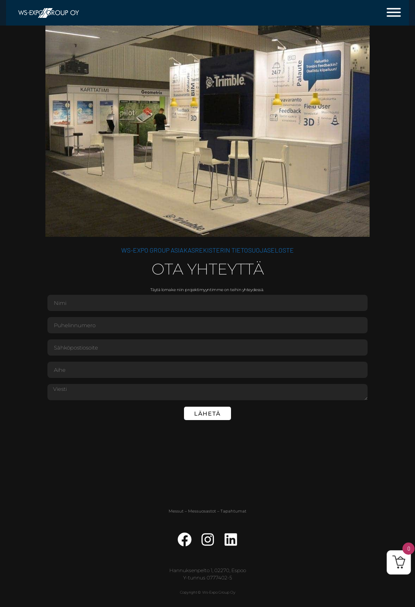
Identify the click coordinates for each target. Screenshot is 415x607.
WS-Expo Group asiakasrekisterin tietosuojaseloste (207, 250)
